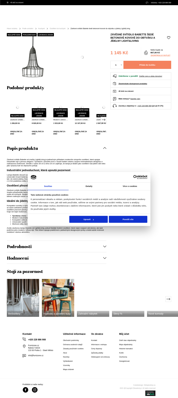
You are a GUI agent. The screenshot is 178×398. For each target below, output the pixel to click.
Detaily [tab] (89, 186)
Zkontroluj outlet (160, 55)
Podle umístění (89, 22)
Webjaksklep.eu (150, 385)
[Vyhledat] (112, 12)
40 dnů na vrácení (15, 3)
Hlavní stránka (12, 28)
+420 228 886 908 (164, 3)
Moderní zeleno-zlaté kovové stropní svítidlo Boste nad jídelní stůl (60, 120)
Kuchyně (41, 28)
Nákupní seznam (157, 10)
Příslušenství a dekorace (65, 22)
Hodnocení (18, 258)
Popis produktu (22, 148)
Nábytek (29, 22)
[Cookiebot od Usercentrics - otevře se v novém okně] (135, 177)
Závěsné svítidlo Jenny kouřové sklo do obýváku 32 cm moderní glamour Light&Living (39, 120)
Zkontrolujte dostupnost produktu (133, 84)
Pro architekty (163, 22)
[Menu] (16, 22)
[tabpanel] (17, 117)
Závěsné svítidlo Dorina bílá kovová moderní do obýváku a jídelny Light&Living (17, 120)
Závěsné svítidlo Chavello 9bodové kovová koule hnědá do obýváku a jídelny (82, 120)
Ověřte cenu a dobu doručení (150, 76)
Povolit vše (128, 219)
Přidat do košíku (147, 65)
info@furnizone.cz (35, 355)
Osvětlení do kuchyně (57, 28)
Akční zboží (108, 22)
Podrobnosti (19, 246)
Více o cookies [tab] (130, 186)
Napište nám (135, 99)
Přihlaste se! (144, 12)
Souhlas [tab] (48, 186)
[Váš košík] (165, 12)
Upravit (88, 219)
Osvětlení (43, 22)
